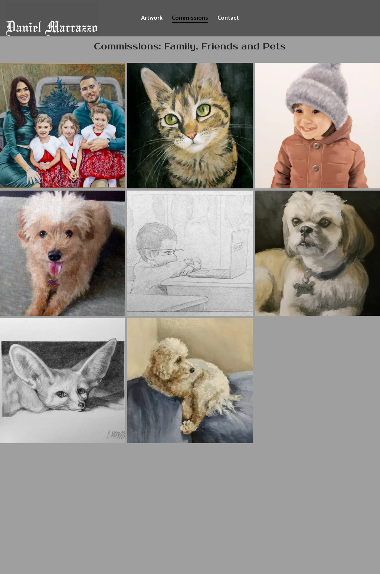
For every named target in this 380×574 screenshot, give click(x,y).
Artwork (152, 18)
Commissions (190, 18)
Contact (228, 18)
